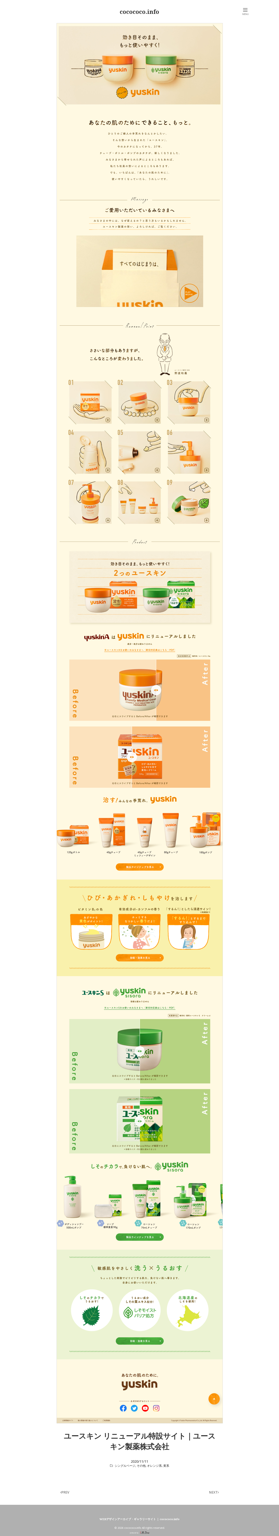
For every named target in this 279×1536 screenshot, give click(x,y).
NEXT (214, 1492)
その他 (141, 1466)
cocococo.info (139, 12)
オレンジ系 (154, 1466)
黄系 (166, 1466)
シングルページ (125, 1466)
